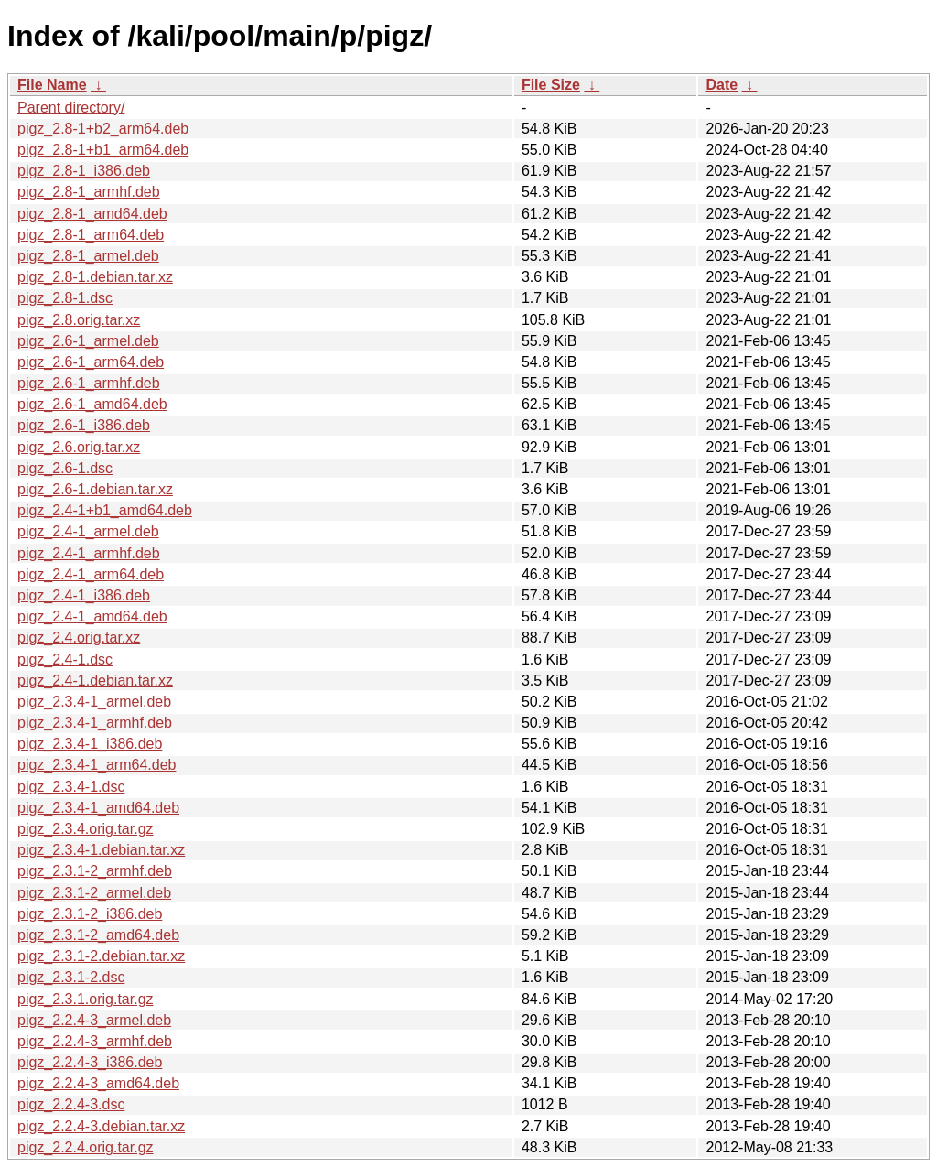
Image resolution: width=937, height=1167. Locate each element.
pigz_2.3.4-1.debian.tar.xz (101, 850)
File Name (52, 84)
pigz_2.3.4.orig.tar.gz (85, 829)
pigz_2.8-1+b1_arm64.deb (102, 149)
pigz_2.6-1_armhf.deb (88, 383)
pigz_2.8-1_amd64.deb (92, 214)
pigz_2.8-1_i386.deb (83, 170)
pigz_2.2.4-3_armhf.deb (94, 1041)
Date (721, 84)
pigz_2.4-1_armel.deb (88, 531)
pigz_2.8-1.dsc (65, 298)
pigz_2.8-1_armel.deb (88, 256)
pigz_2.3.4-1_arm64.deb (96, 765)
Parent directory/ (70, 107)
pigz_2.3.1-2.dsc (70, 977)
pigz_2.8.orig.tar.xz (78, 320)
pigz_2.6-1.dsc (65, 468)
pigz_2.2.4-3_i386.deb (89, 1062)
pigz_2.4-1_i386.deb (83, 595)
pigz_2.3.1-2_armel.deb (94, 893)
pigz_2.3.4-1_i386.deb (89, 743)
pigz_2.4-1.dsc (65, 659)
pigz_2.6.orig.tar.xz (78, 447)
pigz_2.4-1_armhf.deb (88, 553)
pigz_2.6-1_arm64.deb (90, 362)
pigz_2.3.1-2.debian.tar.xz (101, 956)
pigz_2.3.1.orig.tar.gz (85, 999)
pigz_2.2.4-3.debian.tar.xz (101, 1126)
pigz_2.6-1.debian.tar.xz (95, 489)
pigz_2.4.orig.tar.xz (78, 637)
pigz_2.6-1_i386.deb (83, 425)
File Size (551, 84)
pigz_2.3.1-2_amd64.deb (98, 935)
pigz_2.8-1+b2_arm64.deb (102, 128)
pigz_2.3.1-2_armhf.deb (94, 871)
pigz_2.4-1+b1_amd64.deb (104, 510)
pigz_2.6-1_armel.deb (88, 341)
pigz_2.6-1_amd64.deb (92, 404)
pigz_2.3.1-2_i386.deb (89, 914)
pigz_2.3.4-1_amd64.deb (98, 808)
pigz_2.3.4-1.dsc (70, 786)
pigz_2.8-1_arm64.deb (90, 235)
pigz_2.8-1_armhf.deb (88, 192)
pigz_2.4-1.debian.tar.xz (95, 680)
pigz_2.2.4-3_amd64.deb (98, 1083)
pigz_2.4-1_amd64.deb (92, 616)
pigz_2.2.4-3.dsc (70, 1104)
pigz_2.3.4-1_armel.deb (94, 701)
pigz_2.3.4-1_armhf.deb (94, 722)
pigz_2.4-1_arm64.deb (90, 574)
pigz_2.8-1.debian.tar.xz (95, 277)
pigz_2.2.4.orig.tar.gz (85, 1147)
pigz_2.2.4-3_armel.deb (94, 1020)
